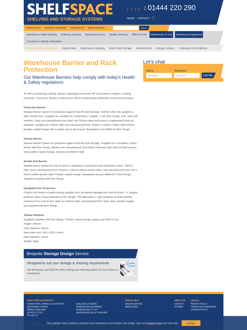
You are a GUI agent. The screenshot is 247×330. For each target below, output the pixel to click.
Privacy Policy (199, 304)
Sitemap (178, 307)
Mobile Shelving (118, 34)
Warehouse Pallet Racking (42, 34)
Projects (77, 27)
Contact (144, 18)
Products (33, 27)
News (131, 18)
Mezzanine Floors (95, 34)
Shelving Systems (71, 34)
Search (144, 28)
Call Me (208, 75)
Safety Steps (69, 48)
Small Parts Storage (120, 48)
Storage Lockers (165, 48)
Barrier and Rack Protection (42, 48)
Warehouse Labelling (93, 48)
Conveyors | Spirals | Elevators (44, 41)
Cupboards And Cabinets (193, 48)
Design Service (55, 27)
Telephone (180, 70)
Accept (191, 323)
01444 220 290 (170, 8)
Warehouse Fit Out (161, 34)
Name (150, 70)
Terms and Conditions (203, 307)
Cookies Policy (154, 323)
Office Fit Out (139, 34)
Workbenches (143, 48)
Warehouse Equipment (189, 34)
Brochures (96, 27)
